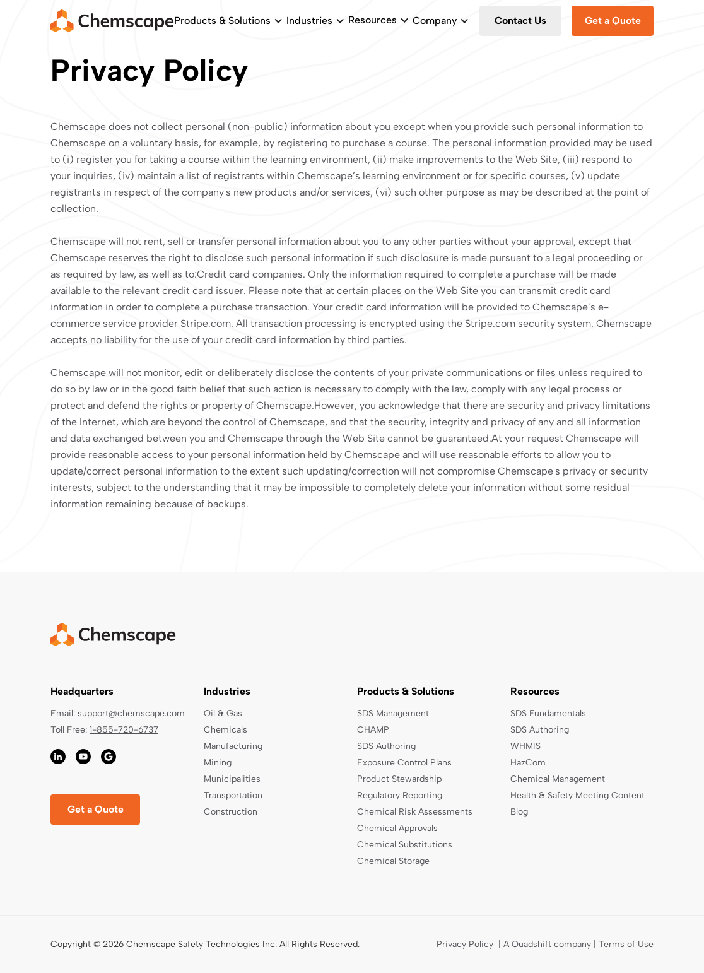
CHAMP (373, 729)
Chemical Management (557, 779)
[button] (228, 21)
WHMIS (525, 746)
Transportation (233, 795)
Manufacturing (233, 746)
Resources (372, 20)
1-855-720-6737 (124, 729)
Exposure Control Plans (404, 762)
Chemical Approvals (397, 828)
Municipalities (232, 779)
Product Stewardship (399, 779)
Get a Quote (613, 21)
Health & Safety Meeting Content (577, 795)
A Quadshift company (547, 944)
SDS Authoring (386, 746)
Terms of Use (626, 944)
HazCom (528, 762)
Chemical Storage (393, 861)
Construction (230, 811)
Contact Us (520, 21)
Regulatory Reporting (399, 795)
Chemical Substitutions (404, 844)
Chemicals (225, 729)
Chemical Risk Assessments (414, 811)
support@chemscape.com (131, 713)
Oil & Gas (223, 713)
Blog (519, 811)
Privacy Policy (465, 944)
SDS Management (393, 713)
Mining (218, 762)
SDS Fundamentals (548, 713)
